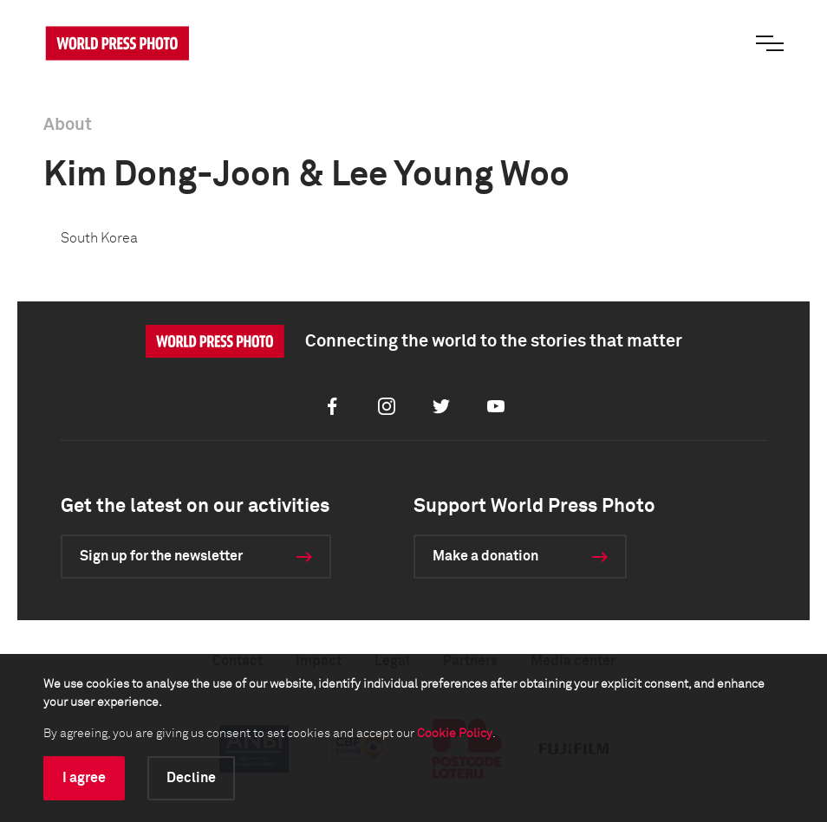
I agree (84, 778)
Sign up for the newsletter (161, 556)
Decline (191, 778)
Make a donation (485, 556)
